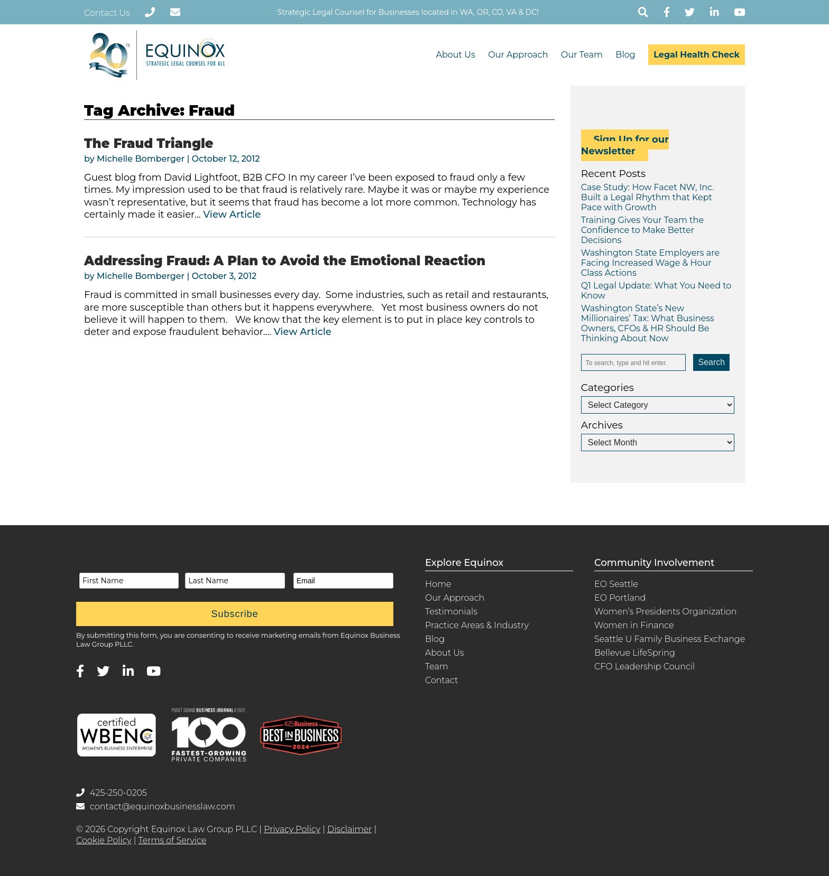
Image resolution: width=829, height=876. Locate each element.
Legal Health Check (696, 55)
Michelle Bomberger (141, 159)
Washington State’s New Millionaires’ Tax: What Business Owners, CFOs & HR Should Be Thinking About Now (647, 323)
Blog (625, 55)
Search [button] (711, 362)
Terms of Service (173, 840)
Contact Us (107, 13)
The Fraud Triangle (149, 143)
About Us (455, 55)
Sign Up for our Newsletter (625, 145)
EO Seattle (616, 584)
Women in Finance (634, 625)
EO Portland (620, 598)
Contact (441, 680)
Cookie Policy (104, 840)
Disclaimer (349, 829)
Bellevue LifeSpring (634, 653)
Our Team (582, 55)
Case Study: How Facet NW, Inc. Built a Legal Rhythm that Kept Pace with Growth (647, 197)
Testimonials (451, 612)
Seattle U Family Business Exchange (669, 639)
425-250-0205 (111, 793)
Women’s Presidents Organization (665, 612)
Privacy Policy (292, 829)
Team (436, 666)
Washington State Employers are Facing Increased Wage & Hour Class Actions (650, 263)
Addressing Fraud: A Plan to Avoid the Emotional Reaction (284, 260)
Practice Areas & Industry (477, 625)
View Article (232, 214)
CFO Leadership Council (644, 666)
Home (438, 584)
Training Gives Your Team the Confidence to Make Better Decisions (642, 230)
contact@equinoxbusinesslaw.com (155, 807)
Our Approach (518, 55)
